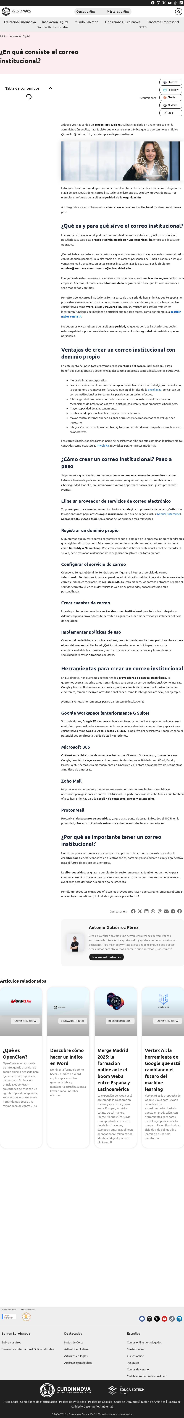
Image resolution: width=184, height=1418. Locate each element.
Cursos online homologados (144, 1342)
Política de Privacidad (72, 1401)
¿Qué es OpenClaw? (16, 1053)
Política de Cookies (100, 1401)
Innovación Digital (55, 22)
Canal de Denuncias (126, 1401)
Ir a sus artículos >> (106, 957)
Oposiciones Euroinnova (122, 22)
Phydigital (103, 445)
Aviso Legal (11, 1401)
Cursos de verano (138, 1369)
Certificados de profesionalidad (146, 1376)
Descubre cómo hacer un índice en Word (68, 1056)
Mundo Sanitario (87, 22)
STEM (143, 27)
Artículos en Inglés (76, 1355)
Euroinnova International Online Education (28, 1349)
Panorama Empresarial (162, 22)
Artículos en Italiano (76, 1349)
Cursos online (80, 11)
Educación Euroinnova (20, 22)
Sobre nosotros (11, 1342)
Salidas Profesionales (52, 27)
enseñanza (154, 389)
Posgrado (133, 1362)
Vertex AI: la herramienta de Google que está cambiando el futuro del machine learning (163, 1072)
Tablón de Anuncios (153, 1401)
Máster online (135, 1349)
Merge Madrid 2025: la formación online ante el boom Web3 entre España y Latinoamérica (115, 1069)
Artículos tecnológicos (78, 1362)
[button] (176, 11)
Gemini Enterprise (168, 513)
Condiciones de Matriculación (38, 1401)
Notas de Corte (73, 1342)
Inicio (3, 36)
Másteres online (120, 11)
